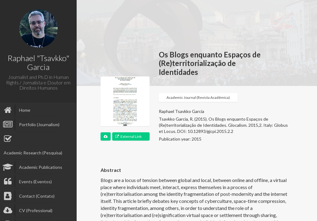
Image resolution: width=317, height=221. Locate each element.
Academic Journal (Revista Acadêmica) (198, 97)
